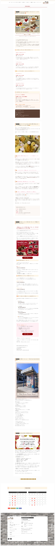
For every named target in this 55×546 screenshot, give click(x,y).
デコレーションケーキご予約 (14, 2)
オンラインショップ (39, 2)
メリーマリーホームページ (28, 533)
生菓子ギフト (20, 2)
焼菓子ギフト (24, 2)
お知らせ (35, 2)
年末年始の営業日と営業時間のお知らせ (26, 433)
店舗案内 (32, 2)
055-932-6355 (25, 519)
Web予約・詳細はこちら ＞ (27, 257)
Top (9, 2)
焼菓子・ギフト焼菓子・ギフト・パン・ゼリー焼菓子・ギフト (15, 525)
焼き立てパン (28, 2)
